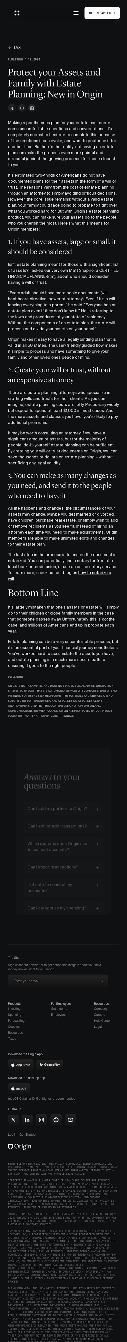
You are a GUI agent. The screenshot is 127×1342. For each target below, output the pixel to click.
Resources (15, 1032)
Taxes (12, 1038)
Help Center (102, 1020)
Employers (58, 1014)
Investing (14, 1008)
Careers (99, 1014)
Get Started (28, 1134)
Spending (14, 1014)
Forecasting (16, 1020)
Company (101, 1008)
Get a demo (59, 1008)
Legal (98, 1026)
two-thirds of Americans (58, 175)
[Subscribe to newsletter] (102, 981)
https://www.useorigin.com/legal (31, 1268)
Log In (12, 1134)
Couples (14, 1026)
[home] (16, 13)
